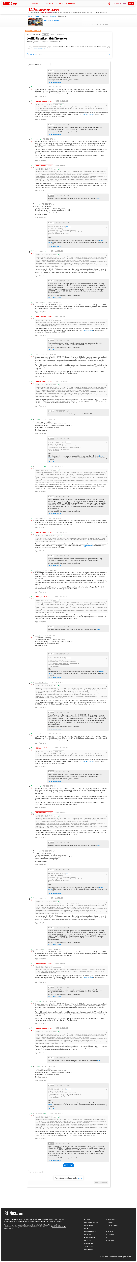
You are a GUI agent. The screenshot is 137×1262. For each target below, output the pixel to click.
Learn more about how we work (52, 1221)
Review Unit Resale (90, 1231)
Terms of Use (88, 1246)
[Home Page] (10, 3)
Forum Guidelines (89, 1237)
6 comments (104, 24)
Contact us (87, 1240)
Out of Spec (88, 1234)
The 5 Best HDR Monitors (51, 20)
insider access (47, 12)
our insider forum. (40, 49)
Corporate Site (88, 1249)
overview (95, 24)
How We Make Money (91, 1222)
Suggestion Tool (88, 114)
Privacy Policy (88, 1243)
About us (87, 1219)
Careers (86, 1228)
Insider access (33, 1219)
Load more (68, 1165)
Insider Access (119, 4)
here (98, 198)
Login (130, 4)
